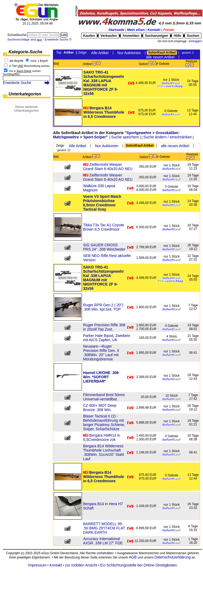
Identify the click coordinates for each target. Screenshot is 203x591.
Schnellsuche (17, 35)
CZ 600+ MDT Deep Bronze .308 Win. (99, 407)
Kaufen (89, 36)
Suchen (193, 36)
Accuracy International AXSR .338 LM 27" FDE (103, 541)
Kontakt (154, 30)
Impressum (37, 565)
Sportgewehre (139, 133)
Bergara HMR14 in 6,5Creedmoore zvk (101, 437)
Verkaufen (109, 36)
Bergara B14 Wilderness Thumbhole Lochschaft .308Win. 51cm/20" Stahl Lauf (103, 452)
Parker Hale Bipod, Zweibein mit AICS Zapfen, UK (106, 337)
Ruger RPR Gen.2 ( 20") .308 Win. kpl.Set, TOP (103, 307)
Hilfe (177, 36)
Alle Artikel (100, 53)
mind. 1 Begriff (39, 60)
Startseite (116, 30)
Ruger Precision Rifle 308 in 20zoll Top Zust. (104, 327)
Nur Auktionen (129, 53)
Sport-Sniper (94, 137)
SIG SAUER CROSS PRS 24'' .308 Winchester (104, 247)
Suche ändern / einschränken (167, 137)
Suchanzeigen (156, 36)
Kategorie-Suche (25, 52)
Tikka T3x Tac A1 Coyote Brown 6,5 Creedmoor (103, 227)
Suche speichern (125, 137)
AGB (133, 557)
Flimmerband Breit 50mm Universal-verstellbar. (104, 397)
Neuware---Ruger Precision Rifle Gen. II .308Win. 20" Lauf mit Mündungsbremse (101, 352)
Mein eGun (135, 30)
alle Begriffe (16, 60)
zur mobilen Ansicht (81, 565)
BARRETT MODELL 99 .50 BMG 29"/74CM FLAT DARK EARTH (104, 528)
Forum (168, 30)
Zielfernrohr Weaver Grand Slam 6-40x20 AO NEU (107, 166)
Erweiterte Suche (17, 83)
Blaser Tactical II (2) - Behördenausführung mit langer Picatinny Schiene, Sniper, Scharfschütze (104, 422)
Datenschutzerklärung (172, 557)
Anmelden (131, 36)
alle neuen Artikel (160, 57)
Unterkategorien (25, 94)
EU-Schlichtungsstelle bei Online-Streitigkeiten (138, 565)
